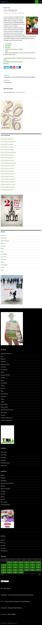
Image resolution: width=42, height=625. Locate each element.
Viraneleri (3, 499)
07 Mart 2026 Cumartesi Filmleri (8, 141)
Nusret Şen (3, 460)
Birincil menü (40, 2)
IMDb (6, 51)
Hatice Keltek (4, 454)
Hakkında (3, 388)
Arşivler (2, 579)
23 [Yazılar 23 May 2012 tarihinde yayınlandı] (15, 570)
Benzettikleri (3, 238)
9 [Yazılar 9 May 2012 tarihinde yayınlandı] (15, 565)
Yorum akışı (3, 548)
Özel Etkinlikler (4, 264)
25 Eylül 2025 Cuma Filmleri (7, 189)
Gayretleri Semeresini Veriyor (7, 483)
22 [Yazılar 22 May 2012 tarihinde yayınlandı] (9, 570)
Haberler (3, 385)
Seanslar (2, 267)
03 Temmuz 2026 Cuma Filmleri (8, 181)
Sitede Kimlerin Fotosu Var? (7, 409)
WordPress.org (4, 550)
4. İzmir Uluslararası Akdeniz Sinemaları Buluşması (20, 595)
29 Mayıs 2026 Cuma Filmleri (7, 176)
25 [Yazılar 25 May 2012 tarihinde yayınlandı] (26, 570)
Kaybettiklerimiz (4, 393)
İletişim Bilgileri (12, 614)
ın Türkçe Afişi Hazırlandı (13, 61)
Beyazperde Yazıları (5, 364)
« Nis (2, 574)
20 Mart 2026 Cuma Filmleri (7, 147)
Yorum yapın (22, 13)
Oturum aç (3, 542)
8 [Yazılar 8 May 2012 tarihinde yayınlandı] (9, 565)
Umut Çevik (4, 608)
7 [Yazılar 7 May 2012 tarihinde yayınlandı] (3, 565)
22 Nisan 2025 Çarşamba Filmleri (8, 163)
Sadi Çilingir (15, 13)
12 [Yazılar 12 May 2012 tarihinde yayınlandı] (32, 565)
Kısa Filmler (3, 259)
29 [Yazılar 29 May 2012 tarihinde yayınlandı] (9, 572)
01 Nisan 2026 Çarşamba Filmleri (8, 152)
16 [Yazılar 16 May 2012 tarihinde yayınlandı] (15, 567)
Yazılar (2, 270)
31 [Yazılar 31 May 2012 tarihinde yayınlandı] (21, 572)
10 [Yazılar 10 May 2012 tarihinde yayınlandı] (21, 565)
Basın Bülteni (8, 43)
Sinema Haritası (4, 407)
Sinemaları (3, 494)
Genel (2, 251)
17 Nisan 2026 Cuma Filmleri (7, 160)
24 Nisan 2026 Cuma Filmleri (7, 165)
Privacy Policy (3, 623)
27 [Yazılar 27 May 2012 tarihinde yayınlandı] (38, 570)
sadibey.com (4, 2)
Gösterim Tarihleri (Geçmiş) (15, 608)
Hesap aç (3, 540)
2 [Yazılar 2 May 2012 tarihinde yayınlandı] (15, 562)
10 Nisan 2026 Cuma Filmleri (7, 157)
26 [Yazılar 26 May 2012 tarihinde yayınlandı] (32, 570)
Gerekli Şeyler (4, 254)
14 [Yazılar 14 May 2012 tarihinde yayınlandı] (3, 567)
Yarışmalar (3, 415)
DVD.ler (2, 243)
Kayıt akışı (3, 545)
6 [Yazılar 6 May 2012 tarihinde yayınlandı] (38, 562)
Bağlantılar (3, 359)
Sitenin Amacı (4, 412)
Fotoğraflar (8, 45)
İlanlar (2, 391)
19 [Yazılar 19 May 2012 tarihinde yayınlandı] (32, 567)
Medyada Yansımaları (5, 488)
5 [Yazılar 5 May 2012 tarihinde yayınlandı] (32, 562)
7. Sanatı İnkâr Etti (21, 81)
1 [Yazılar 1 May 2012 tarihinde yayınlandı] (9, 562)
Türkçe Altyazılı (14, 49)
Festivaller (3, 246)
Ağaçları (2, 475)
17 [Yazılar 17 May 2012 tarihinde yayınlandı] (21, 567)
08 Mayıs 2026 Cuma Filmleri (7, 171)
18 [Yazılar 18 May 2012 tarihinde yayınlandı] (26, 567)
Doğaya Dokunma (5, 240)
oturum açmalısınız (20, 92)
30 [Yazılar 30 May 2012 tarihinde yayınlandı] (15, 572)
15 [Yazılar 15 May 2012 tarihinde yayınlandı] (9, 567)
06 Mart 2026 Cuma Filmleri (7, 139)
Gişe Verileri (3, 256)
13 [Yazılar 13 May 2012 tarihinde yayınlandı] (38, 565)
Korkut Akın (3, 457)
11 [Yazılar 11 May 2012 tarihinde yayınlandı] (26, 565)
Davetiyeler (3, 367)
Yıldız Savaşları (4, 502)
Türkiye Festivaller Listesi (6, 417)
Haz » (40, 574)
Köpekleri (3, 486)
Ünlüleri (2, 496)
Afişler (2, 356)
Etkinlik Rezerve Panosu (6, 353)
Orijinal (21, 49)
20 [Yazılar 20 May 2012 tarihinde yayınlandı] (38, 567)
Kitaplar (2, 262)
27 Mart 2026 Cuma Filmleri (7, 149)
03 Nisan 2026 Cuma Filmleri (7, 155)
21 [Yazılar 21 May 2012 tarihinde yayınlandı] (3, 570)
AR (1, 588)
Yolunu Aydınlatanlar (5, 504)
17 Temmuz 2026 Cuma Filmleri (8, 184)
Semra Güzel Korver (5, 462)
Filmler (2, 248)
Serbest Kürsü (4, 465)
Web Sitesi (8, 47)
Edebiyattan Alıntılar (5, 375)
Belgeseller (3, 235)
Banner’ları (3, 478)
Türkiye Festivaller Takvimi (7, 420)
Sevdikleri (3, 491)
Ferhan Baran (4, 452)
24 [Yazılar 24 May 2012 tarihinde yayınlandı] (21, 570)
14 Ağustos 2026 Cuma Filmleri (8, 187)
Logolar (2, 401)
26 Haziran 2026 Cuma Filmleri (8, 179)
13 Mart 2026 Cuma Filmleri (7, 144)
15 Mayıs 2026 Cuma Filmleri (7, 173)
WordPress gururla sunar (12, 623)
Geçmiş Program (7, 7)
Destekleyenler (4, 369)
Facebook (6, 63)
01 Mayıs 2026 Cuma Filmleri (7, 168)
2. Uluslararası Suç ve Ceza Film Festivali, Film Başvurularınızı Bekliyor (21, 76)
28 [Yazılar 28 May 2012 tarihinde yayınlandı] (3, 572)
